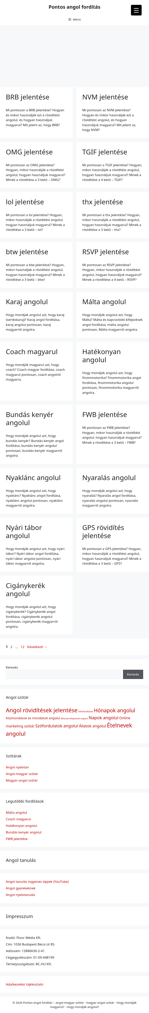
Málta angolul (104, 301)
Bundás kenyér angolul (29, 418)
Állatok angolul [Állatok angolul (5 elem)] (92, 726)
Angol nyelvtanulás (20, 894)
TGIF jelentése (104, 151)
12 (22, 647)
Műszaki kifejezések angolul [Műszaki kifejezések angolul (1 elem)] (74, 718)
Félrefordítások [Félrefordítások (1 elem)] (85, 711)
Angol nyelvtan (17, 767)
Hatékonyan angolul (101, 355)
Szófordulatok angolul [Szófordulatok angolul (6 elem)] (56, 726)
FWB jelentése (104, 414)
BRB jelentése (27, 96)
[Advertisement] (74, 54)
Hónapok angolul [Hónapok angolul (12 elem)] (114, 710)
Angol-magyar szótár (22, 774)
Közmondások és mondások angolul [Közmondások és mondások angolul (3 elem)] (33, 718)
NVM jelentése (105, 96)
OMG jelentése (29, 151)
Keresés (12, 667)
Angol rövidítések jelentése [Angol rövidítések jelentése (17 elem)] (42, 710)
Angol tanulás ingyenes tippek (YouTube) (37, 881)
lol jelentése (25, 201)
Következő (37, 647)
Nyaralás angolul (109, 477)
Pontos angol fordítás (74, 6)
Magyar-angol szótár (22, 780)
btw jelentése (27, 251)
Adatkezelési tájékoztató (24, 984)
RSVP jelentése (105, 251)
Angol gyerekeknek (21, 888)
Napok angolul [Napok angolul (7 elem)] (103, 718)
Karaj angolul (27, 301)
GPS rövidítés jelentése (103, 531)
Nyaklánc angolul (33, 477)
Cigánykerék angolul (25, 589)
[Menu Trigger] (136, 10)
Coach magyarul (32, 351)
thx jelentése (102, 201)
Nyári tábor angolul (24, 531)
